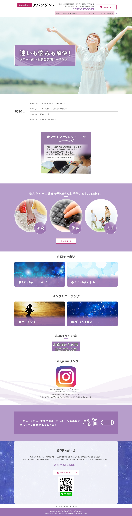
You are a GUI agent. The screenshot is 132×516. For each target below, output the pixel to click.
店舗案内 (65, 13)
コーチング (99, 13)
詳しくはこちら (66, 240)
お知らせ (110, 13)
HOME (57, 13)
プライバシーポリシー (60, 506)
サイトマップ (74, 506)
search (116, 13)
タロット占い (87, 13)
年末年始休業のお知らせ (48, 119)
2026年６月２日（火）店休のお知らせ (52, 103)
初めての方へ (75, 13)
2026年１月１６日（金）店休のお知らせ (53, 108)
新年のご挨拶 (44, 114)
